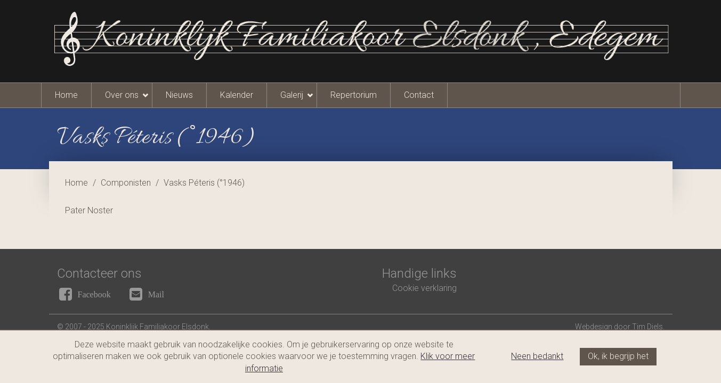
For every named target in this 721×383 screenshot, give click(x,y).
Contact (419, 95)
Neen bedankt (537, 356)
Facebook (94, 294)
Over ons (122, 95)
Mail (156, 294)
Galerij (291, 95)
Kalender (236, 95)
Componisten (126, 183)
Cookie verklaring (424, 288)
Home (66, 95)
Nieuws (179, 95)
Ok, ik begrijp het (618, 356)
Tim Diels (647, 326)
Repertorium (353, 95)
